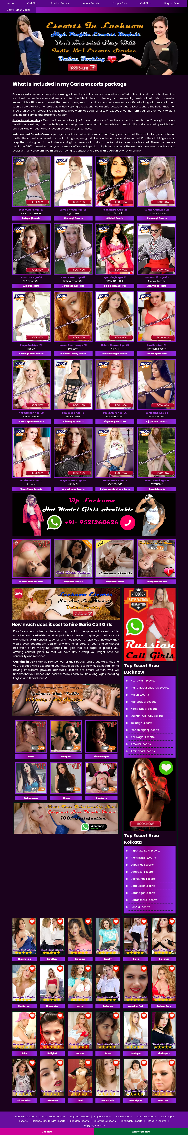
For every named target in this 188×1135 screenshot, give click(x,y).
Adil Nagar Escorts (143, 737)
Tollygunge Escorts (94, 1125)
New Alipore (135, 1100)
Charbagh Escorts (73, 218)
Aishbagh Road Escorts (31, 353)
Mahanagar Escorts (143, 702)
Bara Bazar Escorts (143, 886)
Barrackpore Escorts (144, 900)
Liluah (80, 1100)
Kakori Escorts (140, 694)
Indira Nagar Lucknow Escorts (150, 687)
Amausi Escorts (141, 744)
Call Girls (32, 3)
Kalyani (80, 1053)
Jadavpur (108, 1006)
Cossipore (101, 798)
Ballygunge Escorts (143, 879)
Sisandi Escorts (157, 489)
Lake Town (52, 1100)
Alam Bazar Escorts (143, 857)
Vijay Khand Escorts (157, 421)
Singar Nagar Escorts (115, 421)
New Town (163, 1100)
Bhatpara (66, 756)
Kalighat (52, 1053)
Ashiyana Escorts (156, 285)
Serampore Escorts (105, 1121)
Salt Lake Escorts (146, 1116)
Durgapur (80, 959)
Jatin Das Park (136, 1006)
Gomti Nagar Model (18, 10)
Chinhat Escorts (114, 218)
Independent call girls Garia (115, 489)
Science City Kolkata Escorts (48, 1121)
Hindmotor (52, 1006)
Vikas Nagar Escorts (31, 489)
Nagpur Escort (172, 3)
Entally (108, 959)
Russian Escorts (60, 3)
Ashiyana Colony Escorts (73, 353)
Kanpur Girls (120, 3)
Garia (136, 959)
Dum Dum (52, 959)
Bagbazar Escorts (142, 872)
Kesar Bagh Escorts (156, 353)
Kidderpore (164, 1053)
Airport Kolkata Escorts (145, 850)
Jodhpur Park (163, 1006)
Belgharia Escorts (114, 581)
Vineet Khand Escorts (73, 489)
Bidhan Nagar (101, 756)
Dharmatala (24, 959)
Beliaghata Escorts (157, 581)
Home (10, 3)
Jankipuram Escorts (73, 285)
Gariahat (164, 959)
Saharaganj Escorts (73, 421)
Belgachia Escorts (73, 581)
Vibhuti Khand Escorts (31, 581)
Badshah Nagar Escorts (114, 353)
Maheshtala (108, 1100)
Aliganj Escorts (31, 285)
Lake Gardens (24, 1100)
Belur (31, 756)
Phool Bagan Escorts (54, 1116)
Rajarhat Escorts (79, 1116)
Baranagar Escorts (143, 893)
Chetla (66, 798)
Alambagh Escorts (157, 218)
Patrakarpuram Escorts (31, 421)
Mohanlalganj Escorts (145, 730)
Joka (24, 1053)
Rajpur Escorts (102, 1116)
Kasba (107, 1053)
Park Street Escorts (26, 1116)
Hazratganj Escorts (143, 680)
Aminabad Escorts (143, 751)
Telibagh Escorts (141, 723)
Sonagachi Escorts (132, 1121)
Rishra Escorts (123, 1116)
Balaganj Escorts (31, 218)
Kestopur (136, 1053)
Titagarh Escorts (157, 1121)
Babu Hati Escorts (142, 864)
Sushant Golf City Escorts (147, 716)
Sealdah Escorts (79, 1121)
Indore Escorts (91, 3)
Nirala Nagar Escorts (144, 709)
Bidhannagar (31, 798)
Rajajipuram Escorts (115, 285)
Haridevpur (24, 1006)
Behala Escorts (140, 907)
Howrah (80, 1006)
